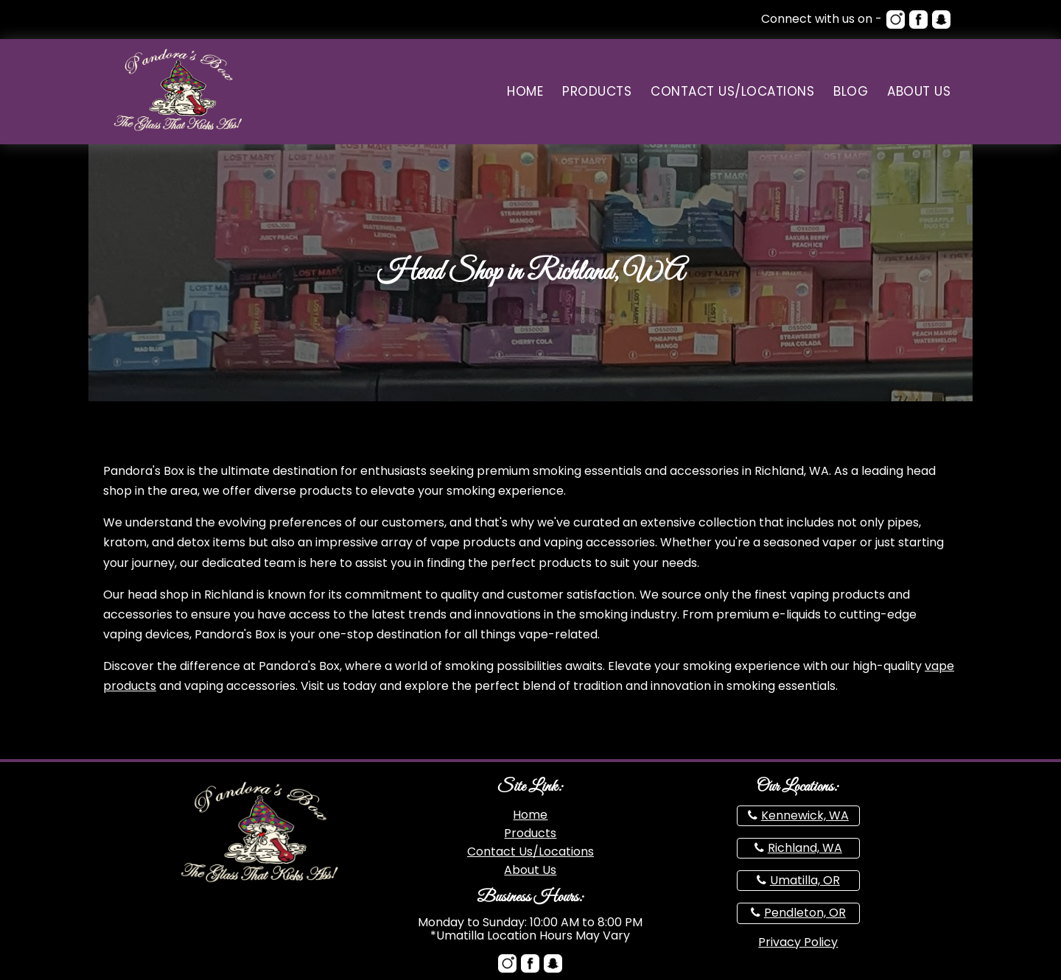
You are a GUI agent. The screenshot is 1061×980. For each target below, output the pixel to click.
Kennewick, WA (805, 815)
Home (525, 91)
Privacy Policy (798, 942)
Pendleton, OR (805, 912)
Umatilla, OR (805, 880)
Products (596, 91)
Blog (850, 91)
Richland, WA (805, 847)
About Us (918, 91)
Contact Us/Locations (732, 91)
